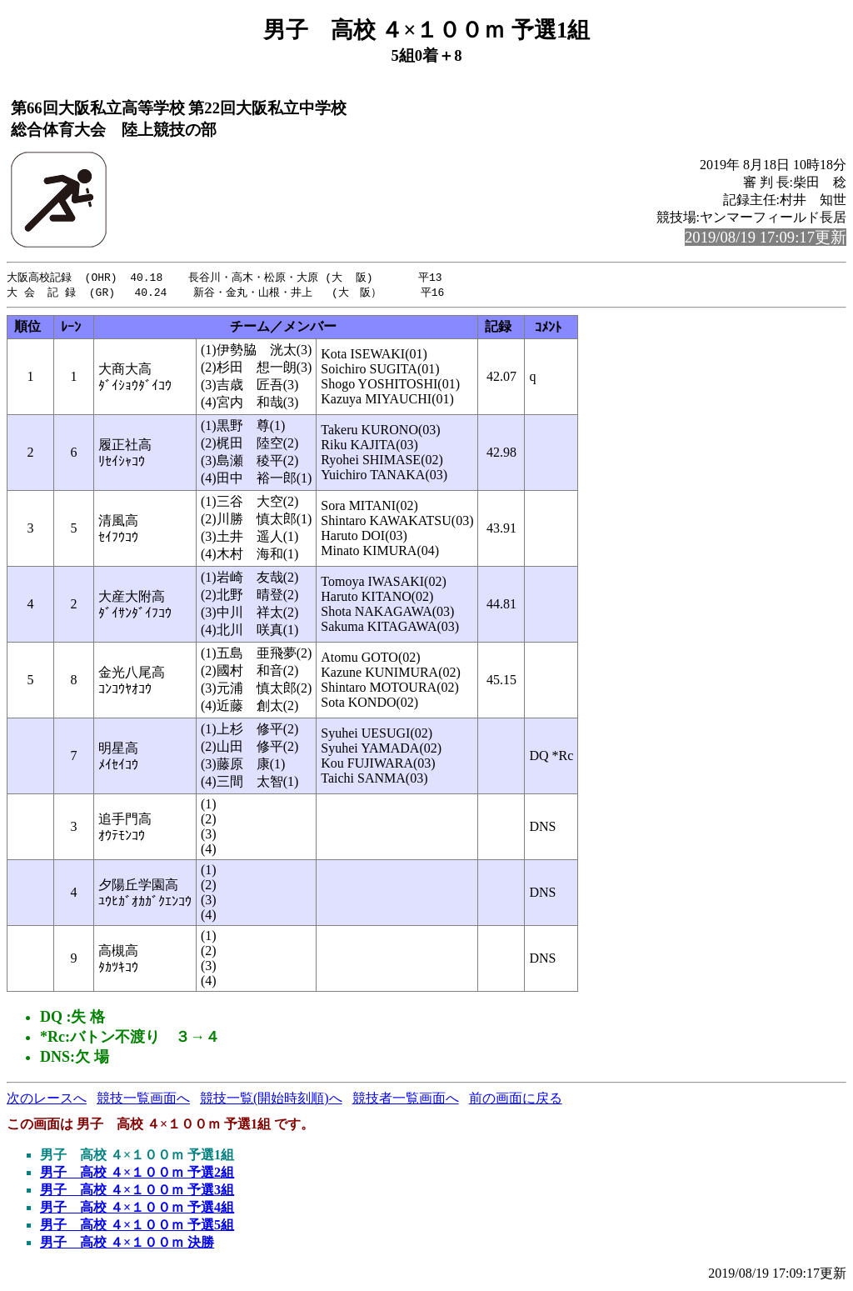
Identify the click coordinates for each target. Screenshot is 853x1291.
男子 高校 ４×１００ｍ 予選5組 (137, 1226)
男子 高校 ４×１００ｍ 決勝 (127, 1244)
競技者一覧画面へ (405, 1100)
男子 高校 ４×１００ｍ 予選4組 (137, 1209)
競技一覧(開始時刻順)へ (271, 1100)
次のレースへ (47, 1100)
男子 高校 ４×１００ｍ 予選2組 (137, 1174)
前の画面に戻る (515, 1100)
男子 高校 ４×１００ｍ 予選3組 (137, 1191)
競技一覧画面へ (143, 1100)
